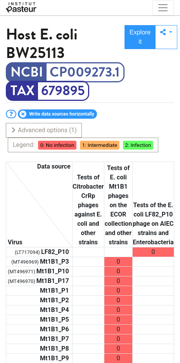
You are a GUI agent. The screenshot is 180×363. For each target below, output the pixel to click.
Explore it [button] (140, 37)
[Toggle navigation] (163, 7)
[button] (166, 37)
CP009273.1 (85, 72)
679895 (63, 91)
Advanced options (43, 130)
